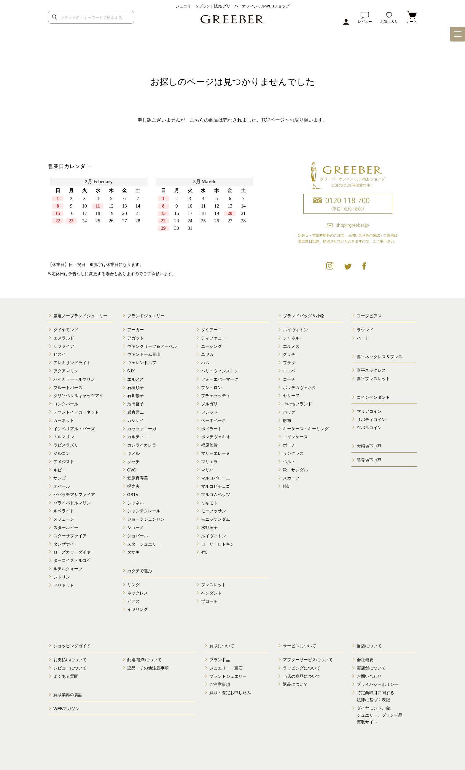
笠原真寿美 (137, 478)
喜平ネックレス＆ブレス (379, 356)
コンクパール (65, 403)
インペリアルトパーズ (74, 428)
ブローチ (209, 601)
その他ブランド (297, 403)
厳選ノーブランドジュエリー (80, 315)
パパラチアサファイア (74, 494)
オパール (61, 486)
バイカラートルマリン (74, 379)
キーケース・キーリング (306, 428)
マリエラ (209, 461)
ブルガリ (209, 403)
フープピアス (369, 315)
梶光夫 (133, 486)
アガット (135, 338)
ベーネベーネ (213, 420)
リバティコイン (371, 419)
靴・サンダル (295, 470)
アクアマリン (65, 371)
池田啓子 (135, 403)
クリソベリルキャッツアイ (78, 395)
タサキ (133, 552)
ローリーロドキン (217, 544)
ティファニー (213, 338)
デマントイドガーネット (76, 412)
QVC (131, 470)
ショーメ (135, 527)
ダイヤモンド (65, 329)
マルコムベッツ (215, 494)
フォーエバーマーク (219, 379)
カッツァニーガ (141, 428)
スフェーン (63, 519)
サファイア (63, 346)
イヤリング (137, 609)
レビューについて (70, 668)
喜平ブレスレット (373, 378)
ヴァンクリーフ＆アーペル (152, 346)
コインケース (295, 436)
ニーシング (211, 346)
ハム (205, 362)
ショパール (137, 535)
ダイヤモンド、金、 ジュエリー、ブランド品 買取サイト (379, 715)
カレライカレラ (141, 445)
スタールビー (65, 527)
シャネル (135, 502)
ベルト (289, 461)
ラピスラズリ (65, 445)
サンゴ (59, 478)
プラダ (289, 362)
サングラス (293, 453)
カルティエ (137, 436)
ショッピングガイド (72, 645)
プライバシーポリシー (377, 684)
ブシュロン (211, 387)
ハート (363, 338)
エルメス (135, 379)
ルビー (59, 470)
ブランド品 (219, 659)
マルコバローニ (215, 478)
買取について (221, 645)
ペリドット (63, 585)
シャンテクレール (143, 510)
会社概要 (365, 659)
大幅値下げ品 (369, 446)
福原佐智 (209, 445)
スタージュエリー (143, 544)
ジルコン (61, 453)
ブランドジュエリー (146, 315)
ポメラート (211, 428)
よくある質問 (65, 676)
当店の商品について (301, 676)
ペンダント (211, 593)
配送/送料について (144, 659)
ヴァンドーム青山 (143, 354)
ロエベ (289, 371)
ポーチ (289, 445)
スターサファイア (70, 535)
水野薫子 (209, 527)
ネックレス (137, 593)
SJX (131, 371)
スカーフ (291, 478)
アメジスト (63, 461)
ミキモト (209, 502)
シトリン (61, 577)
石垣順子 (135, 387)
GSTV (132, 494)
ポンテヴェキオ (215, 436)
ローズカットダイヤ (72, 552)
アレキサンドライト (72, 362)
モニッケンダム (215, 519)
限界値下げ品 (369, 460)
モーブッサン (213, 510)
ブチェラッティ (215, 395)
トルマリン (63, 436)
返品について (295, 684)
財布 (287, 420)
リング (133, 584)
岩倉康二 (135, 412)
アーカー (135, 329)
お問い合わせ (369, 676)
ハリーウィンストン (219, 371)
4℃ (204, 552)
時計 (287, 486)
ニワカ (207, 354)
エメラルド (63, 338)
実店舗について (371, 668)
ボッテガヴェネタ (299, 387)
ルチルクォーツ (67, 568)
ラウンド (365, 329)
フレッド (209, 412)
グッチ (133, 461)
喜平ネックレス (371, 370)
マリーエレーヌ (215, 453)
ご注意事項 (219, 684)
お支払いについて (70, 659)
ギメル (133, 453)
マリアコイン (369, 411)
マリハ (207, 470)
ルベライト (63, 510)
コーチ (289, 379)
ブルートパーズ (67, 387)
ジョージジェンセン (146, 519)
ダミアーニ (211, 329)
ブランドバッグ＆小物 (303, 315)
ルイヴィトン (213, 535)
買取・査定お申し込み (230, 692)
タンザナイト (65, 544)
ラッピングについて (301, 668)
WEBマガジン (66, 708)
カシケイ (135, 420)
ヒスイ (59, 354)
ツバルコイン (369, 427)
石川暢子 (135, 395)
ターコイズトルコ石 (72, 560)
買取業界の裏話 (67, 694)
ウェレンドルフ (141, 362)
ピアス (133, 601)
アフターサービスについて (308, 659)
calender (151, 214)
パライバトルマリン (72, 502)
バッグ (289, 412)
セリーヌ (291, 395)
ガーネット (63, 420)
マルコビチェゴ (215, 486)
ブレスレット (213, 584)
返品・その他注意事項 (148, 668)
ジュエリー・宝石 (226, 668)
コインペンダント (373, 397)
